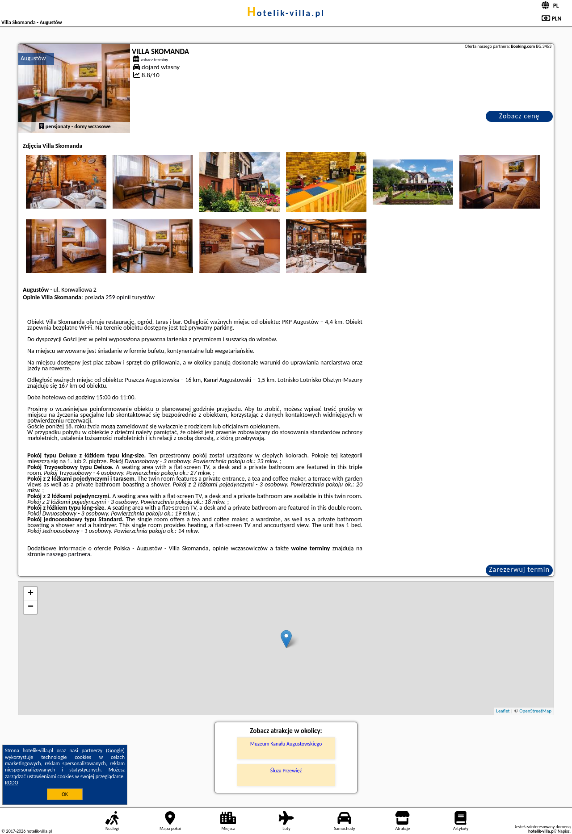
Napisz (564, 831)
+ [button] (31, 593)
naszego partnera (68, 554)
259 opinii (117, 297)
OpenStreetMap (535, 711)
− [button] (31, 607)
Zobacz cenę (519, 116)
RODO (11, 783)
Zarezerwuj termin (519, 569)
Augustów (33, 58)
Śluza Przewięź (286, 770)
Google (115, 750)
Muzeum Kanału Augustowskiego (286, 744)
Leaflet (502, 711)
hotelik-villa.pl (286, 13)
